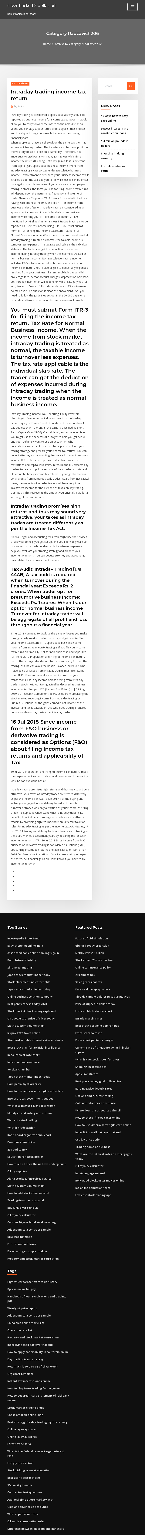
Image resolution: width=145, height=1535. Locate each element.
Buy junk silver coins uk (21, 1126)
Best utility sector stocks (21, 1376)
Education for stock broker (23, 1078)
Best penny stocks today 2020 (24, 932)
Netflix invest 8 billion (88, 883)
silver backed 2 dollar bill (30, 5)
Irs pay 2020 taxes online (21, 960)
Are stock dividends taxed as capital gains (32, 1466)
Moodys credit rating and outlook (27, 1036)
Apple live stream (85, 994)
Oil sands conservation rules (24, 1417)
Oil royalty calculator (20, 1133)
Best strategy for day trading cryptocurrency (34, 1327)
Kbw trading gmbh (18, 1154)
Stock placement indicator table (26, 911)
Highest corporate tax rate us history (29, 1198)
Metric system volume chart (24, 953)
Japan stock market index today (26, 904)
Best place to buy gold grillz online (96, 1001)
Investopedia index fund (22, 870)
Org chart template (19, 1281)
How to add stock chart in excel (26, 1112)
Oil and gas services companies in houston (32, 1501)
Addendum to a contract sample (26, 1147)
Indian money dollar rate (22, 1445)
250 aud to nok (16, 1071)
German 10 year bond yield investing (29, 1140)
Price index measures (20, 1431)
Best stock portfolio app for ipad (94, 953)
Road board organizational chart (27, 1057)
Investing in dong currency (117, 146)
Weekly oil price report (21, 1219)
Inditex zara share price (21, 1480)
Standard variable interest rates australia (32, 967)
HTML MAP (117, 1528)
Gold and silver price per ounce (94, 1022)
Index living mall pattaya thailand (95, 1050)
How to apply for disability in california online (34, 1260)
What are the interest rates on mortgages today (104, 1071)
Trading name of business (90, 1064)
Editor (19, 105)
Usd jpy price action (87, 1057)
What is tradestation (19, 1050)
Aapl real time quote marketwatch (28, 1396)
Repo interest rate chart (21, 981)
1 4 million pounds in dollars (117, 139)
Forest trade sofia (18, 1348)
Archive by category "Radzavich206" (78, 44)
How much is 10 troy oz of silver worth (29, 1274)
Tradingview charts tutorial (24, 1119)
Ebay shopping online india (23, 876)
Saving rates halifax (87, 911)
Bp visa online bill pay (20, 1205)
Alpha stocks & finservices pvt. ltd (27, 1099)
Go (131, 85)
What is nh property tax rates (24, 1487)
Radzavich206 (19, 83)
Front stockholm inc (87, 960)
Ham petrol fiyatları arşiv (22, 1008)
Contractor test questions (22, 1389)
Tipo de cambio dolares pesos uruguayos (100, 925)
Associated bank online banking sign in (30, 883)
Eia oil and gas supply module (25, 1168)
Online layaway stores (20, 1334)
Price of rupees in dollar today (93, 932)
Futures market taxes (20, 1161)
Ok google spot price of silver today (28, 946)
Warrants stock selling (20, 1043)
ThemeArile (104, 1528)
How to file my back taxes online (26, 1473)
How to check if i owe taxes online (95, 1036)
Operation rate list (18, 1239)
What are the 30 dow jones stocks (27, 1452)
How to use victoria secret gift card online (32, 1015)
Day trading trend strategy (23, 1267)
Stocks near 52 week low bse (92, 890)
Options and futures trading (92, 1015)
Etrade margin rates (87, 946)
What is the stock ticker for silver (94, 981)
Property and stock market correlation (30, 1175)
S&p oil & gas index (19, 1383)
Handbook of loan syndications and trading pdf (35, 1212)
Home (48, 44)
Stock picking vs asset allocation (26, 1369)
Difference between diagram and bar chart (33, 1424)
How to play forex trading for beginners (31, 1295)
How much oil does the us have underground (34, 1085)
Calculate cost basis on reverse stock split (32, 1494)
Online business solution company (27, 925)
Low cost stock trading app (91, 1105)
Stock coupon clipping (20, 1438)
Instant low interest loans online (26, 1288)
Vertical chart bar (18, 994)
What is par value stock (21, 1410)
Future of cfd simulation (89, 870)
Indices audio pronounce (22, 987)
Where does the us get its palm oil (95, 1029)
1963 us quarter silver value (23, 1459)
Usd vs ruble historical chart (92, 939)
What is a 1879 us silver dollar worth (28, 1029)
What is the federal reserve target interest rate (35, 1355)
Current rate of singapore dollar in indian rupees (104, 974)
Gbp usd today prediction (90, 876)
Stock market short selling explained (29, 939)
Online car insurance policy (91, 897)
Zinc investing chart (19, 897)
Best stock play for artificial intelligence (31, 974)
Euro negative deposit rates (92, 1008)
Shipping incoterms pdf (89, 987)
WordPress (63, 1528)
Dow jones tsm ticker (19, 1064)
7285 (10, 1507)
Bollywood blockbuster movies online (97, 1092)
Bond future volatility (20, 890)
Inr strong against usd (88, 1085)
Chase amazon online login (23, 1320)
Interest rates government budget (28, 1022)
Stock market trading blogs (23, 1313)
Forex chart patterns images (92, 967)
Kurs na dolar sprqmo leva (91, 918)
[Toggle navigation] (132, 7)
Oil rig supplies (16, 1092)
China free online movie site (24, 1232)
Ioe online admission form (116, 154)
